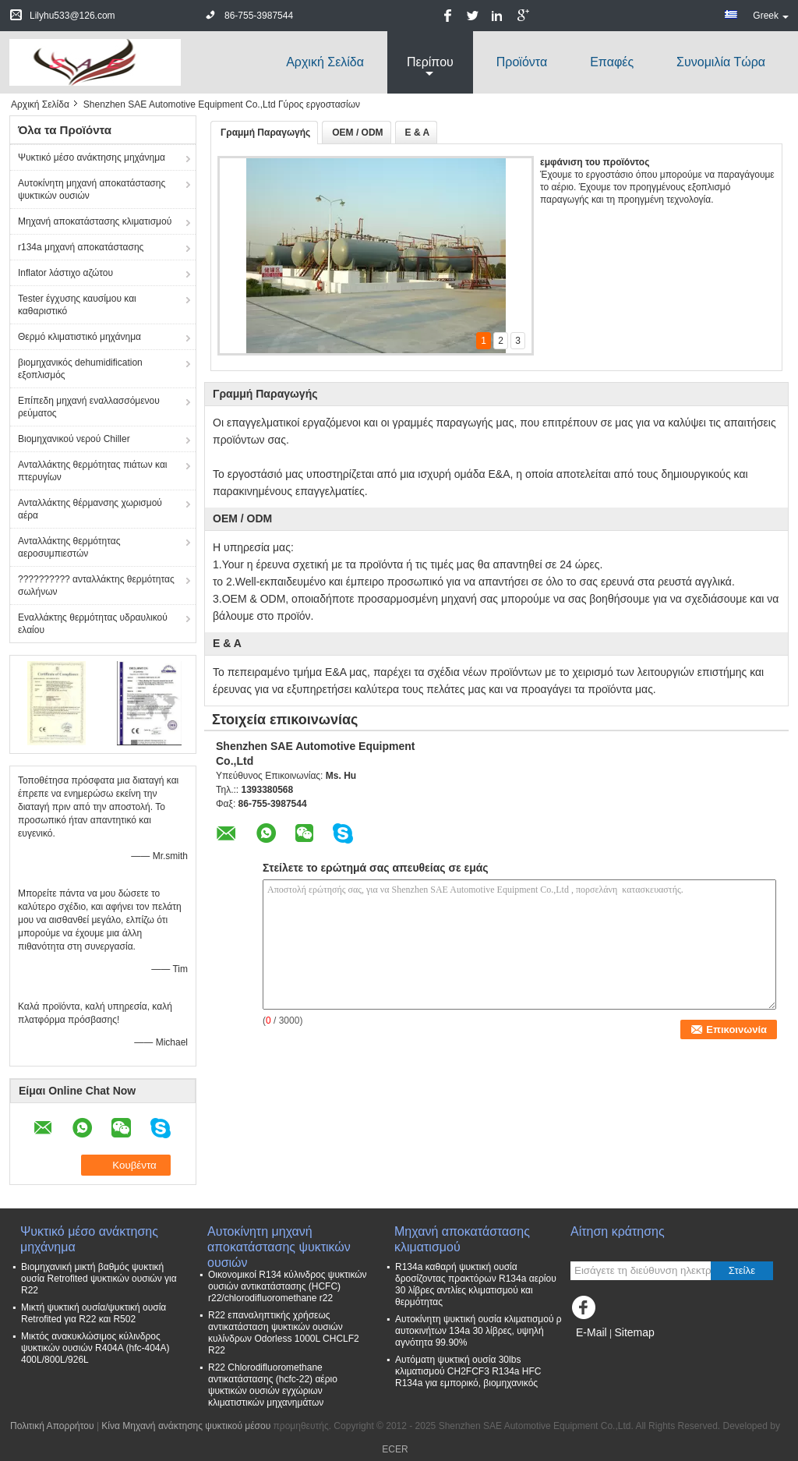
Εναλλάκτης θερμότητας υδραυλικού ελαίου (93, 623)
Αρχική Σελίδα (325, 62)
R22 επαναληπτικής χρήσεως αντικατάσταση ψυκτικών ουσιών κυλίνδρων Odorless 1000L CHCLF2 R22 (283, 1333)
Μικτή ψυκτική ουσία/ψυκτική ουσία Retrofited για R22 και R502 (93, 1313)
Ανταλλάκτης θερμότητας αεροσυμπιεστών (69, 547)
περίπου (430, 62)
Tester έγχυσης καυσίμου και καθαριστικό (77, 305)
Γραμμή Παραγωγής (265, 132)
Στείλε (742, 1270)
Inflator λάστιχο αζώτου (65, 272)
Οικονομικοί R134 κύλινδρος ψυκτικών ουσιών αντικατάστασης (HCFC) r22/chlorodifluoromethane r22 (287, 1286)
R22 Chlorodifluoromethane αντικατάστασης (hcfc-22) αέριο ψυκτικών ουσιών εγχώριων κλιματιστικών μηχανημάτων (272, 1385)
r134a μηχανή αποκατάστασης (80, 247)
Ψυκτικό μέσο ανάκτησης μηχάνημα (91, 157)
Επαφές (612, 62)
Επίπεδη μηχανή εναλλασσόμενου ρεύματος (89, 407)
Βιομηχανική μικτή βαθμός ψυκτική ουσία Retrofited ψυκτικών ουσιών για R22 (99, 1278)
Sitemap (634, 1332)
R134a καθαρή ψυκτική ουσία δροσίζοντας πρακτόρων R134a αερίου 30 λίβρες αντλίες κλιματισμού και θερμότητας (475, 1284)
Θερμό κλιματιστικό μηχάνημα (79, 336)
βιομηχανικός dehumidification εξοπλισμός (80, 368)
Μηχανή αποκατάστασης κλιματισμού (94, 221)
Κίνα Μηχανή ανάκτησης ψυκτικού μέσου (185, 1425)
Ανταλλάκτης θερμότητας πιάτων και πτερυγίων (93, 471)
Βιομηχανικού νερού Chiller (74, 438)
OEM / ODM (357, 132)
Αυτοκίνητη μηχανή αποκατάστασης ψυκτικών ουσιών (91, 189)
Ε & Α (417, 132)
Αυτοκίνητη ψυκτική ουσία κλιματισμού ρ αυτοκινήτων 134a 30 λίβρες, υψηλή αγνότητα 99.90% (478, 1331)
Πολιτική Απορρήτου (52, 1425)
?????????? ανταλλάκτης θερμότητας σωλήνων (96, 585)
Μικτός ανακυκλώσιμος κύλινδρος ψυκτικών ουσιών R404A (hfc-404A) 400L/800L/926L (95, 1348)
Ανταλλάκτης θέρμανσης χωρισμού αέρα (90, 509)
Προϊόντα (521, 62)
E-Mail (591, 1332)
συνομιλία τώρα (720, 62)
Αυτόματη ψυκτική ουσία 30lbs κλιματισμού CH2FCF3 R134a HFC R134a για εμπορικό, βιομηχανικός (468, 1371)
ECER (395, 1449)
